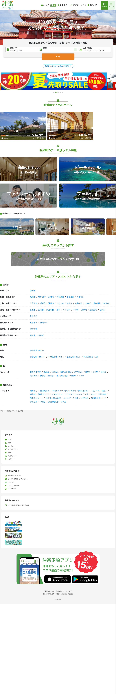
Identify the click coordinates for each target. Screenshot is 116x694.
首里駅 (81, 375)
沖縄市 (51, 303)
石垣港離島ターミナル (57, 402)
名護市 (32, 310)
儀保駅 (73, 375)
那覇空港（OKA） (37, 350)
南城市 (51, 297)
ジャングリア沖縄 (70, 398)
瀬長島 (32, 394)
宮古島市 (33, 329)
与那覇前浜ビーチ (98, 398)
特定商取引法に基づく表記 (64, 594)
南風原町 (70, 297)
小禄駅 (95, 372)
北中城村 (97, 303)
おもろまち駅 (35, 372)
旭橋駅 (46, 372)
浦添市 (43, 303)
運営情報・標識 (49, 591)
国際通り (33, 391)
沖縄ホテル (11, 411)
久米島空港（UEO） (92, 357)
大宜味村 (50, 310)
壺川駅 (51, 375)
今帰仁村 (66, 310)
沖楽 (1, 411)
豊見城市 (42, 297)
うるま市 (60, 303)
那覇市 (32, 290)
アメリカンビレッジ (73, 394)
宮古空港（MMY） (37, 357)
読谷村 (69, 303)
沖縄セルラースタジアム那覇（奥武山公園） (70, 391)
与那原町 (60, 297)
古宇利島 (84, 398)
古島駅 (87, 372)
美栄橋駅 (33, 375)
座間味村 (44, 322)
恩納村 (84, 310)
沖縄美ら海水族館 (53, 398)
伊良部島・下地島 (37, 402)
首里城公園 (44, 391)
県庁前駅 (78, 372)
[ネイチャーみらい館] (23, 126)
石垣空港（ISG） (74, 357)
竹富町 (41, 335)
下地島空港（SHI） (56, 357)
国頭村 (41, 310)
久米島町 (33, 316)
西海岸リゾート (36, 398)
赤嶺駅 (103, 372)
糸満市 (32, 297)
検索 (58, 56)
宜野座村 (93, 310)
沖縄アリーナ (90, 394)
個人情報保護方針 (48, 594)
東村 (58, 310)
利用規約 (59, 591)
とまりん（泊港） (99, 391)
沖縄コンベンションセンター (50, 394)
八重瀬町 (80, 297)
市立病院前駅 (62, 375)
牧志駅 (43, 375)
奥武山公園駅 (66, 372)
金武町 (102, 310)
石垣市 (32, 335)
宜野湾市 (33, 303)
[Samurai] (70, 126)
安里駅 (55, 372)
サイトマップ (67, 591)
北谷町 (88, 303)
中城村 (106, 303)
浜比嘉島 (102, 394)
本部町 (76, 310)
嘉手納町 (78, 303)
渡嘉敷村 (33, 322)
